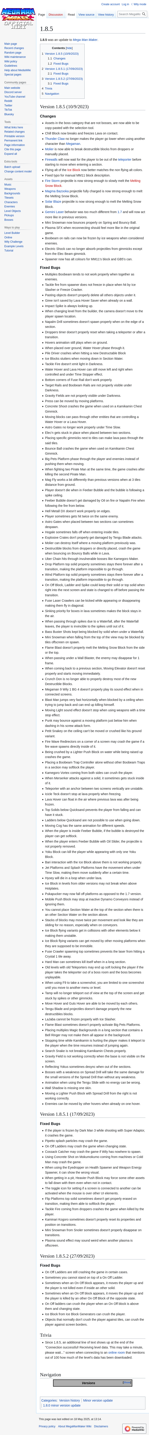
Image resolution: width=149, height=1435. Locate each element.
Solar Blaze (53, 201)
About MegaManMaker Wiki (74, 1426)
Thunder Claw (55, 139)
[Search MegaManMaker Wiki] (132, 14)
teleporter (124, 159)
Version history (69, 1400)
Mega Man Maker (85, 40)
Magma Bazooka (57, 191)
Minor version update (98, 1400)
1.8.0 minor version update (62, 1405)
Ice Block (73, 170)
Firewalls (51, 159)
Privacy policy (47, 1426)
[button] (10, 153)
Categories (49, 1400)
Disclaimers (101, 1426)
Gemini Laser (54, 212)
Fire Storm (52, 181)
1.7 (120, 212)
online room (116, 1352)
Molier (49, 149)
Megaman (73, 144)
